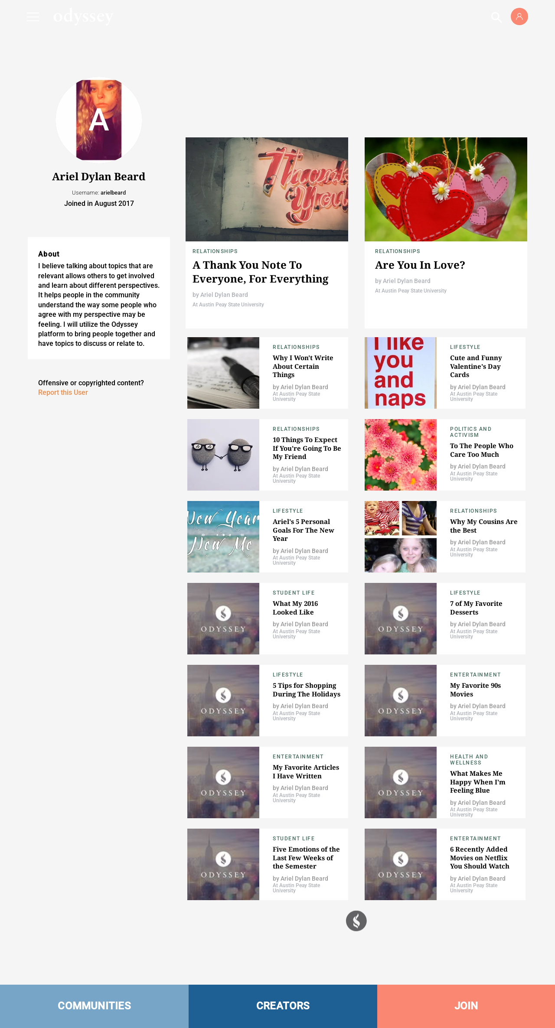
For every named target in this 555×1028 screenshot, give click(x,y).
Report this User (63, 392)
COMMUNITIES (94, 1006)
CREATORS (283, 1006)
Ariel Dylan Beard (224, 294)
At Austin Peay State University (228, 305)
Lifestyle (465, 347)
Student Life (294, 593)
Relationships (215, 251)
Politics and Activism (471, 432)
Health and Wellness (469, 760)
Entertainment (475, 675)
